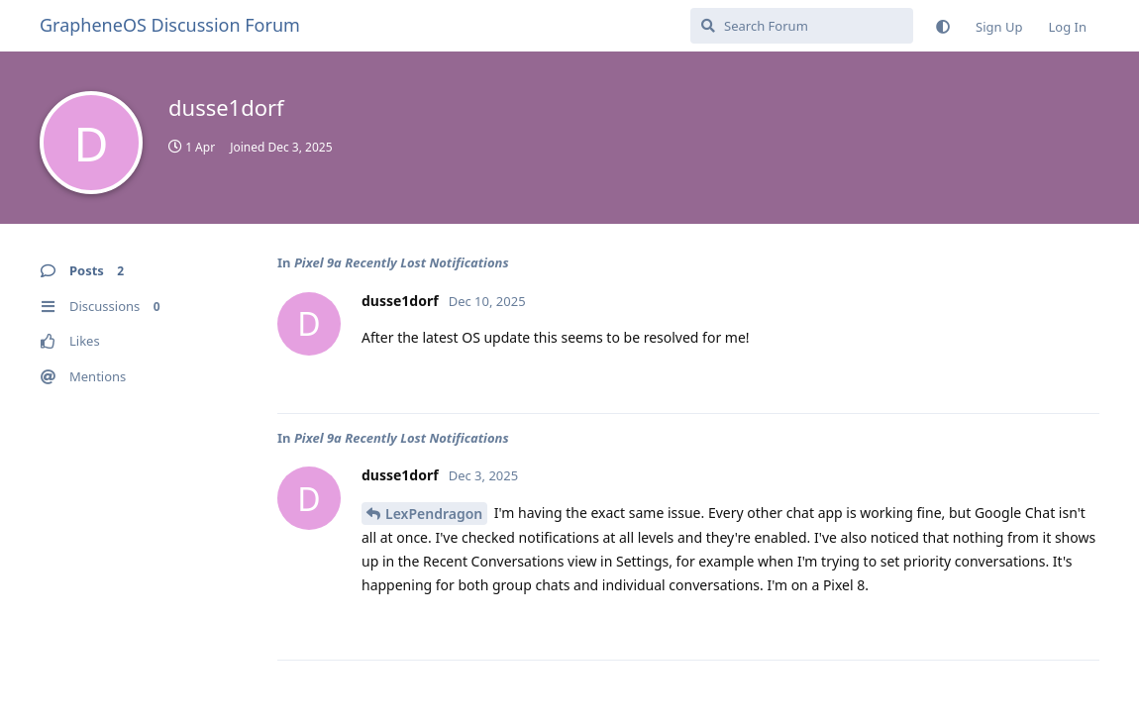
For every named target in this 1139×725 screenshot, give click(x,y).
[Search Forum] (801, 26)
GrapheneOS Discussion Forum (170, 25)
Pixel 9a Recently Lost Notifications (401, 262)
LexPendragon (433, 513)
